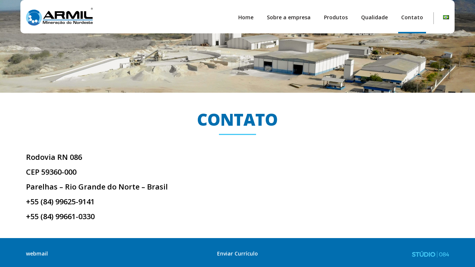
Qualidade (374, 17)
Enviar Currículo (237, 253)
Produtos (336, 17)
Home (245, 17)
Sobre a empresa (289, 17)
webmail (37, 253)
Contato (412, 17)
